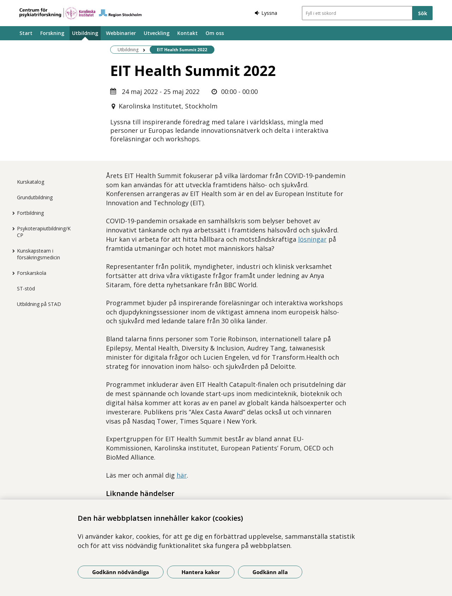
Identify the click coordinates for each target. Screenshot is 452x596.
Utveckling (157, 33)
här (182, 475)
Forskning (52, 33)
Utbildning (85, 33)
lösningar (312, 239)
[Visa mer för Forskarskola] (11, 273)
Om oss (215, 33)
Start (25, 33)
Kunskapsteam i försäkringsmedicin (38, 254)
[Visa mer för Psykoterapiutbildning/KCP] (11, 228)
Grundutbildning (35, 197)
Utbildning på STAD (39, 304)
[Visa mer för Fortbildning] (11, 213)
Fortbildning (30, 213)
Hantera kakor (201, 572)
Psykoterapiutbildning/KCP (44, 231)
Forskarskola (31, 273)
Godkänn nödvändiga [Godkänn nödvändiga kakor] (120, 572)
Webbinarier (121, 33)
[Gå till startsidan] (80, 13)
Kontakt (187, 33)
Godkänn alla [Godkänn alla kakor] (270, 572)
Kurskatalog (30, 181)
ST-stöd (26, 288)
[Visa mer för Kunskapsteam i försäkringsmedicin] (11, 251)
